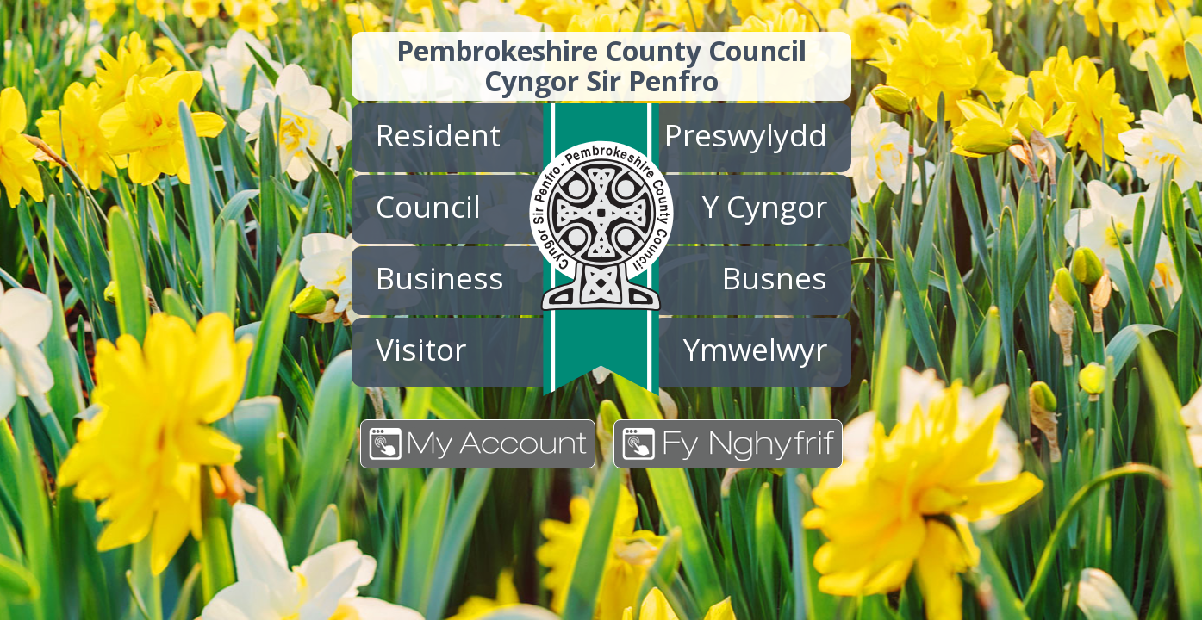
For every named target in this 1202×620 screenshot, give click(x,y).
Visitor (421, 348)
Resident (438, 134)
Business (440, 277)
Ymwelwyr (755, 348)
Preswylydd (745, 134)
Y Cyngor (764, 205)
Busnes (774, 277)
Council (428, 205)
